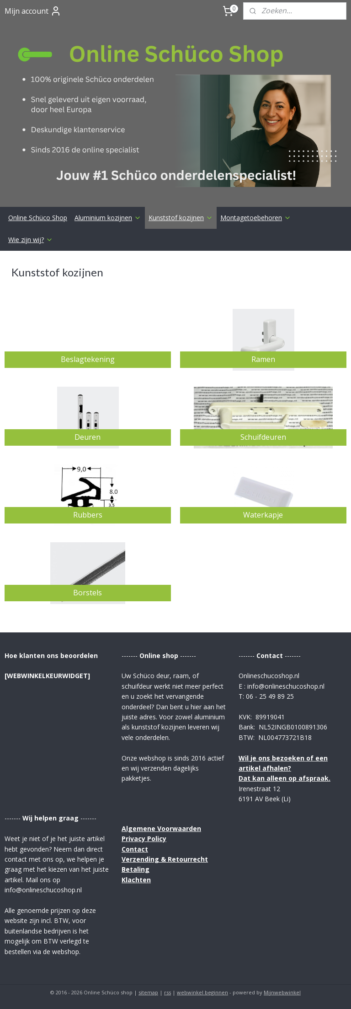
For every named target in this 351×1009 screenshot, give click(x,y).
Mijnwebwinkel (282, 992)
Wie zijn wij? (30, 239)
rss (167, 992)
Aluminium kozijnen (107, 217)
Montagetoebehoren (255, 217)
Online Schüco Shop (37, 217)
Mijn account (33, 10)
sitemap (148, 992)
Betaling (135, 869)
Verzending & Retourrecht (165, 859)
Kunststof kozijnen (181, 217)
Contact (135, 849)
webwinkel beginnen (202, 992)
